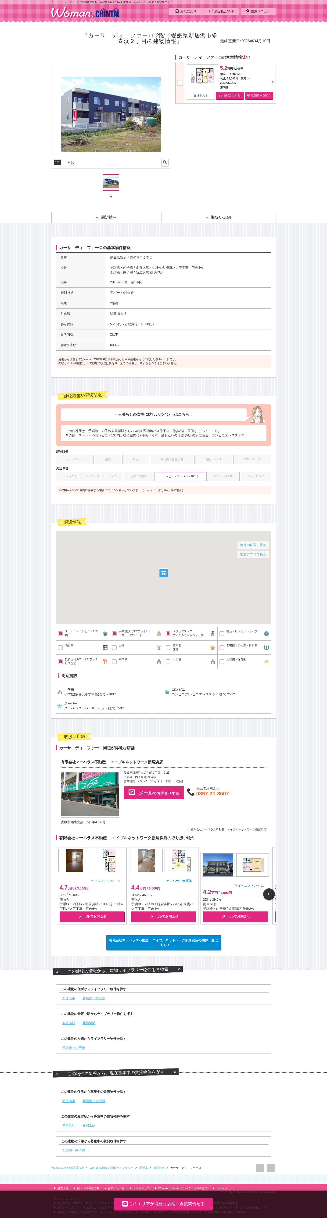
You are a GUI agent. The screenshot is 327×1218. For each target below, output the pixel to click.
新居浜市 (159, 1167)
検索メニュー (258, 11)
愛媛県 (143, 1167)
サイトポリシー (224, 1188)
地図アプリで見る (253, 554)
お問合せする (229, 95)
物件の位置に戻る (253, 545)
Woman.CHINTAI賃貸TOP (68, 1167)
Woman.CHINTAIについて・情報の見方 (181, 1188)
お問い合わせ (114, 1188)
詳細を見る (201, 95)
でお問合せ (92, 916)
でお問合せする (154, 792)
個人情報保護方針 (86, 1188)
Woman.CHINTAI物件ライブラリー (112, 1167)
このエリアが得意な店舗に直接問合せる (163, 1204)
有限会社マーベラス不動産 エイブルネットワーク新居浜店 (228, 829)
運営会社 (61, 1188)
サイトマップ (139, 1188)
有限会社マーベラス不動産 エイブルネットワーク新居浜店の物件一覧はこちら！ (163, 942)
